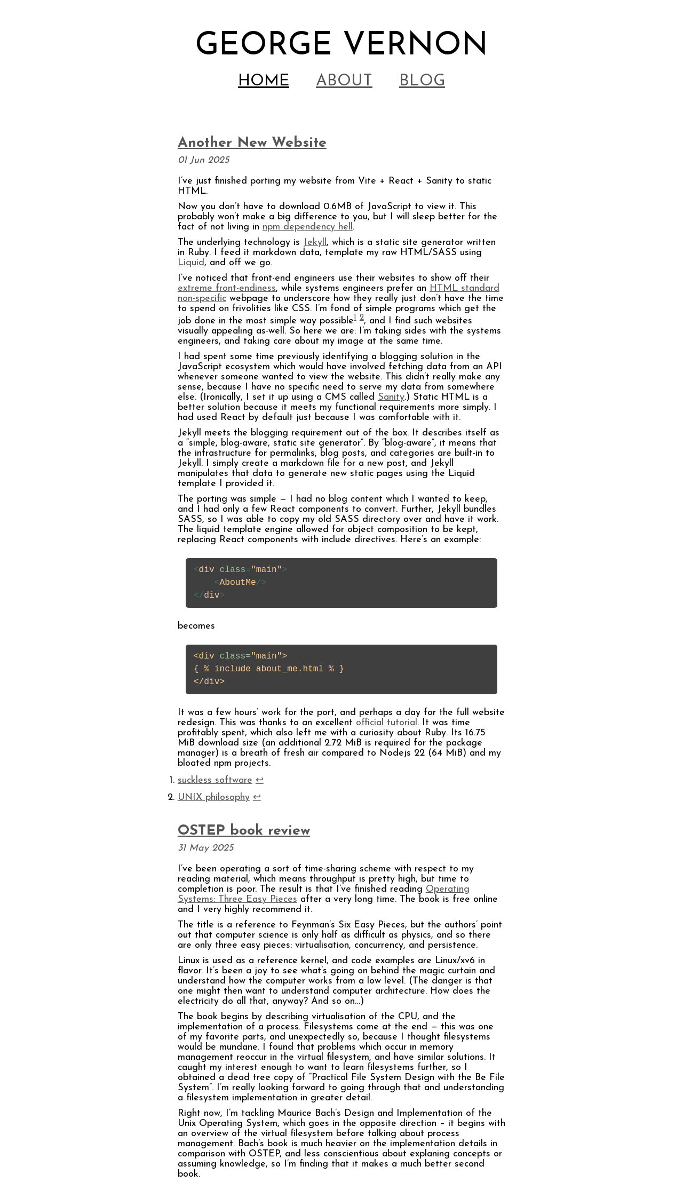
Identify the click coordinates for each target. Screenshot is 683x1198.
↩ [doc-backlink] (260, 780)
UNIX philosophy (214, 797)
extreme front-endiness (227, 288)
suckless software (215, 780)
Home (263, 81)
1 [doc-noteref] (355, 318)
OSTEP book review (244, 831)
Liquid (191, 263)
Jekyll (315, 242)
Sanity (391, 397)
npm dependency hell (308, 227)
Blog (422, 81)
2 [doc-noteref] (362, 318)
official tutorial (386, 723)
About (344, 81)
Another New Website (252, 143)
